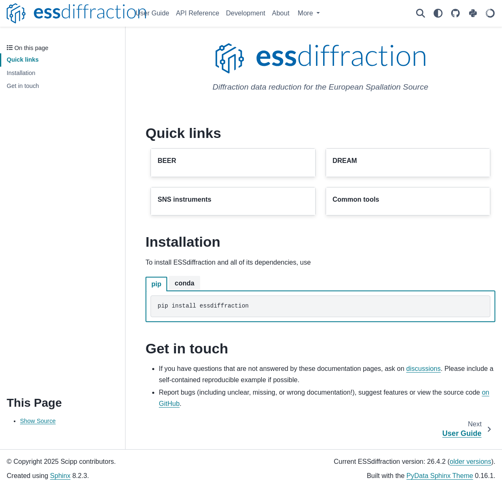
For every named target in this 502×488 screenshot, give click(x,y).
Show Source (38, 421)
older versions (471, 461)
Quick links (23, 59)
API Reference (197, 13)
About (280, 13)
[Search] (420, 13)
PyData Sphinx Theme (440, 475)
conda (184, 283)
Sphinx (60, 475)
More (306, 13)
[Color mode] (438, 13)
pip (156, 284)
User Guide (152, 13)
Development (245, 13)
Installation (21, 73)
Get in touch (23, 86)
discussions (423, 368)
